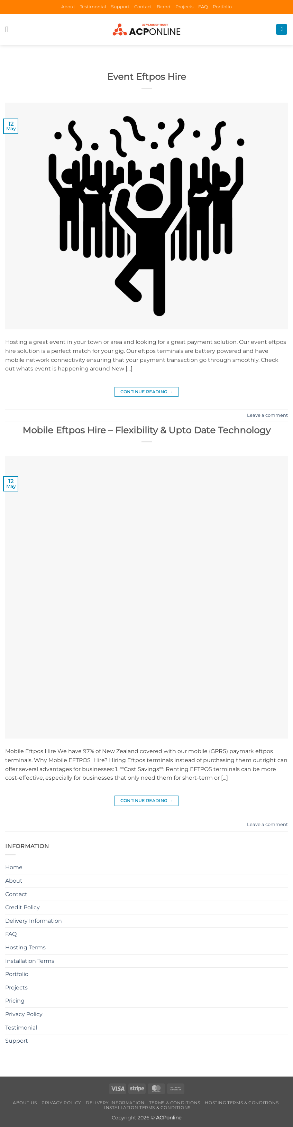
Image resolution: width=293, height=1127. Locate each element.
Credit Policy (22, 907)
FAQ (203, 6)
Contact (143, 6)
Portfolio (222, 6)
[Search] (281, 29)
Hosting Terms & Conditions (241, 1102)
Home (13, 867)
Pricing (15, 1000)
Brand (164, 6)
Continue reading (146, 391)
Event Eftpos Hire (146, 76)
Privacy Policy (24, 1014)
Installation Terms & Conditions (147, 1107)
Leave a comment (267, 415)
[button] (9, 29)
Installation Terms (29, 961)
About (68, 6)
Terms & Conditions (174, 1102)
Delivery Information (33, 921)
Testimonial (93, 6)
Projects (184, 6)
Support (120, 6)
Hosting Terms (25, 947)
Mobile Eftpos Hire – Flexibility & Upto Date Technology (146, 430)
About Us (25, 1102)
